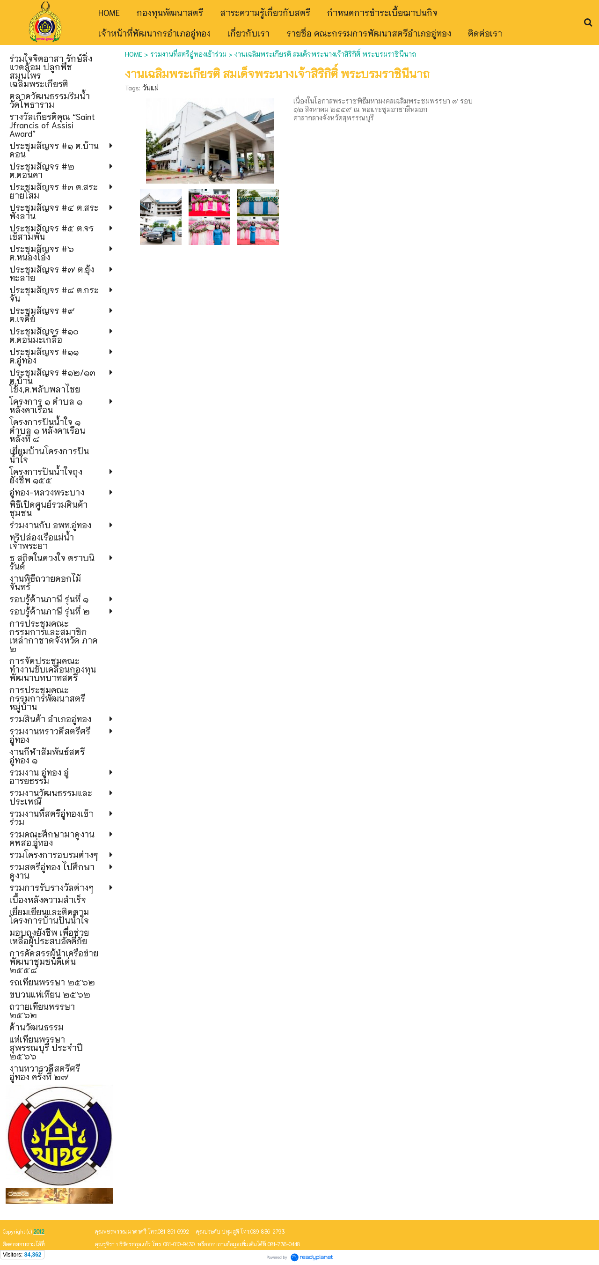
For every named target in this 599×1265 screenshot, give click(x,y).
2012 (38, 1231)
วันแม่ (150, 87)
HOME (133, 54)
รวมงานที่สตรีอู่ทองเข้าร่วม (188, 54)
